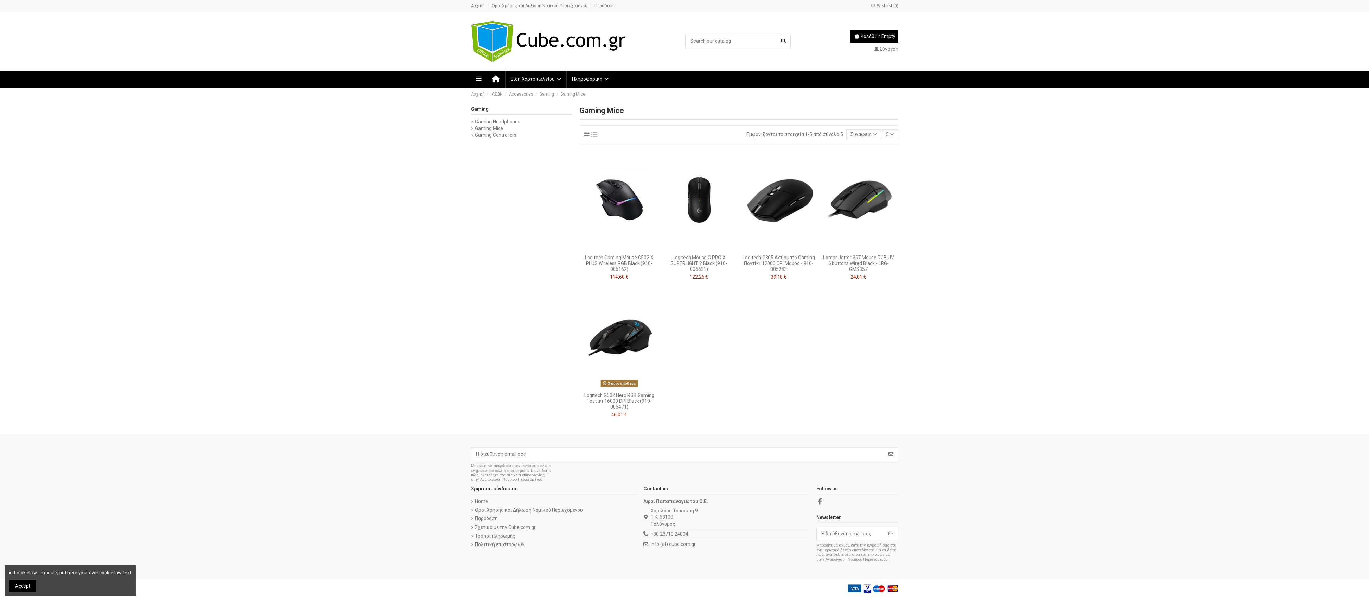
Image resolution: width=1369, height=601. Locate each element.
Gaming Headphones (497, 121)
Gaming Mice (489, 128)
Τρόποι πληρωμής (495, 536)
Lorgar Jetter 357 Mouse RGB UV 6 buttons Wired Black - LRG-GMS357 (858, 263)
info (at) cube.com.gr (673, 544)
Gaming (480, 109)
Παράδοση (604, 5)
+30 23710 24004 (669, 534)
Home (481, 501)
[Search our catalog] (783, 41)
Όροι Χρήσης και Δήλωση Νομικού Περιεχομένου (540, 5)
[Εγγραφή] (891, 454)
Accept (22, 586)
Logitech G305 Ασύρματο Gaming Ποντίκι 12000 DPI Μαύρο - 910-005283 (779, 263)
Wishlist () (884, 5)
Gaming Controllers (495, 135)
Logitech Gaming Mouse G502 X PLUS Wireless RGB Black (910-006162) (619, 263)
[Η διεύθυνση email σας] (677, 454)
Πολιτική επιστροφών (499, 544)
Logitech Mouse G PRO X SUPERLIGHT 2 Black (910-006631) (698, 263)
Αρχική (478, 5)
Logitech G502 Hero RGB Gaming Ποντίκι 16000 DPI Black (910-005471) (619, 401)
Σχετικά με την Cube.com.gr (505, 527)
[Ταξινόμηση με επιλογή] (863, 134)
